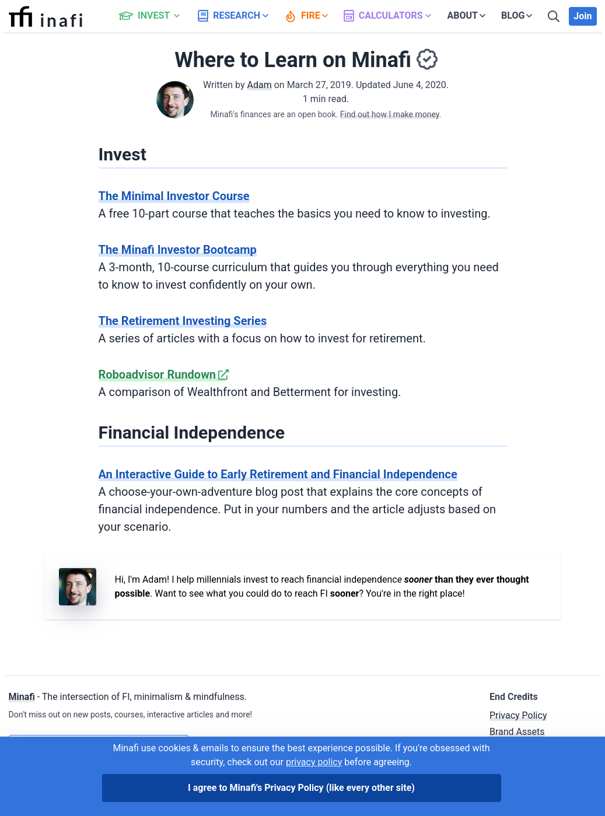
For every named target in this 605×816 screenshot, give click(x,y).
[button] (156, 16)
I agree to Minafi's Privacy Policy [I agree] (301, 787)
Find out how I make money (389, 114)
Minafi (22, 696)
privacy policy (314, 762)
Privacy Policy (518, 715)
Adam (259, 84)
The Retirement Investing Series (183, 321)
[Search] (554, 16)
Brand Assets (517, 731)
